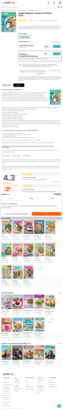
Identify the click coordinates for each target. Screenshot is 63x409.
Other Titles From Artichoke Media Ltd (15, 343)
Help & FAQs (16, 380)
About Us (50, 380)
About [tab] (52, 198)
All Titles (4, 380)
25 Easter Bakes (5, 311)
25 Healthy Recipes (50, 311)
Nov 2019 (36, 236)
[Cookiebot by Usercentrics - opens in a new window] (55, 194)
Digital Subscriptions (5, 10)
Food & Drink (14, 10)
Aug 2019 (14, 258)
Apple (27, 380)
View (2, 239)
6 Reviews (30, 20)
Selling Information (41, 388)
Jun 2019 (36, 258)
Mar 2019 (14, 281)
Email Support (17, 382)
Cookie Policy (6, 403)
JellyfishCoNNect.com (53, 386)
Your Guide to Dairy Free (39, 310)
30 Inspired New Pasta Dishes (17, 334)
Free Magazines (6, 386)
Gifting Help (16, 390)
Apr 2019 (3, 281)
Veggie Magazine (30, 10)
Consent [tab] (11, 198)
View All (60, 218)
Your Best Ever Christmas (17, 311)
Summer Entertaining (39, 333)
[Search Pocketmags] (3, 7)
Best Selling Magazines (7, 384)
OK (46, 213)
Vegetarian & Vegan (22, 10)
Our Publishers (6, 391)
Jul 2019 (25, 258)
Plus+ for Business (7, 393)
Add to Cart (7, 239)
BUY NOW (56, 46)
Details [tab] (31, 198)
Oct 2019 (47, 236)
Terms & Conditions (7, 401)
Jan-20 (14, 236)
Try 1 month (56, 53)
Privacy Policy (6, 395)
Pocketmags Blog (6, 388)
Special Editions (7, 293)
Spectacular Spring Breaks (28, 310)
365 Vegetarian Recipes (28, 333)
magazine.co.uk (52, 384)
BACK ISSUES (5, 218)
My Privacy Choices (7, 406)
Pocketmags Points (30, 386)
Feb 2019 (25, 281)
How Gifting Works (18, 388)
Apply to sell (39, 390)
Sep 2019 (3, 258)
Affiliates (39, 382)
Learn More (45, 59)
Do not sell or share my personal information (16, 213)
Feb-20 (3, 236)
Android (27, 382)
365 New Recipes (5, 333)
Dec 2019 (25, 236)
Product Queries (40, 380)
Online (27, 384)
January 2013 (38, 10)
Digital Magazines (29, 388)
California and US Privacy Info (6, 398)
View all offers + (40, 74)
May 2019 (47, 258)
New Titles (5, 382)
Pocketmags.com (52, 382)
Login (38, 393)
